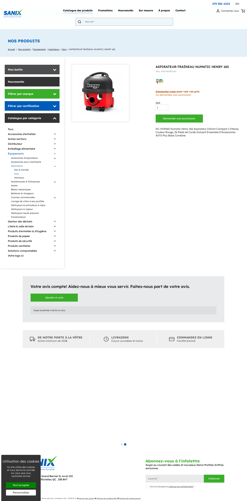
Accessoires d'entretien (22, 134)
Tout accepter (21, 485)
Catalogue (77, 12)
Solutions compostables (22, 250)
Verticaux (19, 177)
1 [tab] (122, 444)
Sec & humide (21, 169)
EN (237, 3)
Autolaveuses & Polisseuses (25, 181)
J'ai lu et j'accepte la (170, 486)
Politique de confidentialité (106, 498)
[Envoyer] (82, 23)
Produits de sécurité (20, 241)
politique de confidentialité (181, 486)
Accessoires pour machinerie (26, 161)
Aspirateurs (53, 49)
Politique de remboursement (129, 498)
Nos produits (24, 49)
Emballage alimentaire (21, 148)
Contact (180, 12)
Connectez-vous (166, 91)
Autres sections (17, 138)
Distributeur (15, 143)
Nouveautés (125, 12)
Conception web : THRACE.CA (65, 498)
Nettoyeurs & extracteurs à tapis (28, 205)
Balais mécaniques (21, 189)
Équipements (39, 49)
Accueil (11, 49)
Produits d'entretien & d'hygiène (27, 231)
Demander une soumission (179, 118)
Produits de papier (19, 236)
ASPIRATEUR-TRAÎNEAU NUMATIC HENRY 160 (92, 49)
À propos (163, 12)
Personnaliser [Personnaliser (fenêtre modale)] (21, 492)
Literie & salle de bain (21, 226)
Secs (64, 49)
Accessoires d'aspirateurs (24, 158)
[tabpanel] (123, 398)
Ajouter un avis (54, 297)
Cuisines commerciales (23, 197)
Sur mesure (145, 12)
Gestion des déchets (20, 221)
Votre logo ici (16, 255)
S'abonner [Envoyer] (214, 478)
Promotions (105, 12)
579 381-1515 (221, 3)
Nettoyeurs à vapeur (22, 209)
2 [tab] (125, 444)
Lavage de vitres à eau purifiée (27, 201)
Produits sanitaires (19, 245)
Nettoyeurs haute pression (25, 213)
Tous (10, 129)
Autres (14, 185)
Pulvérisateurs (18, 217)
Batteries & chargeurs (22, 193)
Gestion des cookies (85, 498)
